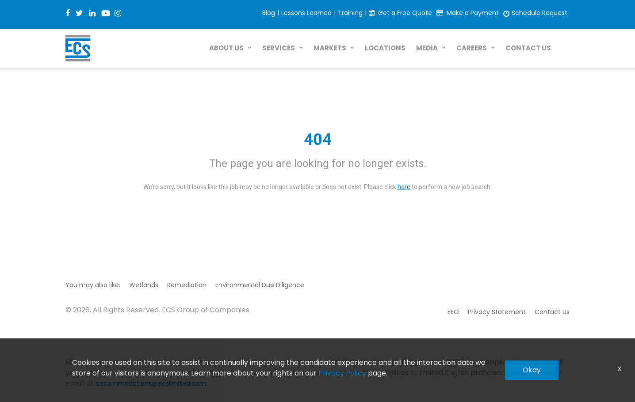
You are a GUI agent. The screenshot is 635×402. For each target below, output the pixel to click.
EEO (453, 311)
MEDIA (427, 48)
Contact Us (552, 311)
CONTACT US (528, 48)
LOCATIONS (385, 48)
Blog (268, 12)
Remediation (187, 285)
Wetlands (143, 285)
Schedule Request (539, 12)
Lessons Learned (306, 12)
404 (318, 139)
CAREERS (471, 48)
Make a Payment (473, 12)
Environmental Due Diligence (259, 285)
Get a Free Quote (405, 12)
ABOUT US (226, 48)
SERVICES (278, 48)
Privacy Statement (497, 311)
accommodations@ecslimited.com (151, 383)
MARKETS (330, 48)
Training (350, 12)
